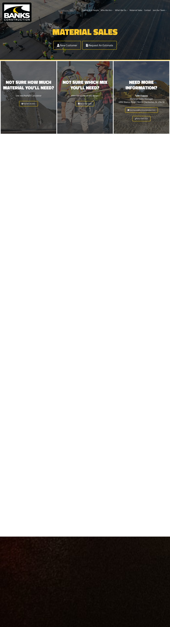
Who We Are (107, 10)
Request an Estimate (99, 45)
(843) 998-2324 (141, 118)
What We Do (121, 10)
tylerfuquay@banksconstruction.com (141, 110)
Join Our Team (160, 10)
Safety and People (91, 10)
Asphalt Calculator (28, 103)
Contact (147, 10)
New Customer (67, 45)
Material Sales (136, 10)
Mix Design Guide (85, 103)
